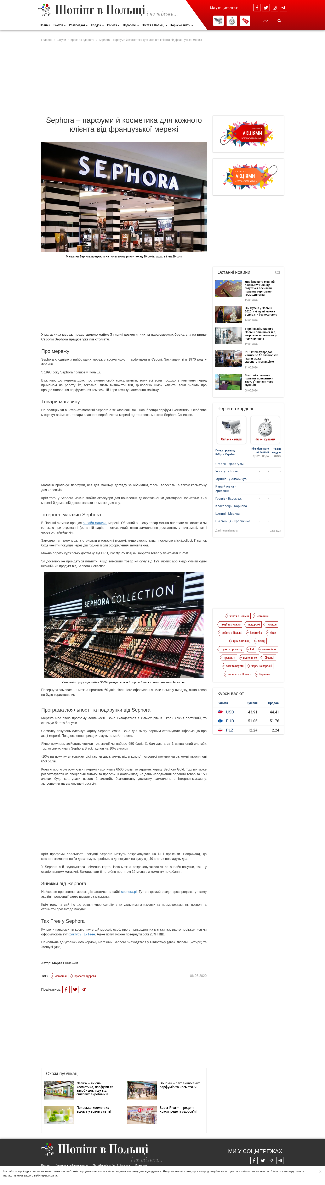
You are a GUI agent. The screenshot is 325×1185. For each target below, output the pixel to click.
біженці (269, 657)
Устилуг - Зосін (226, 471)
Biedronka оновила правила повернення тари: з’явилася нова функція (259, 380)
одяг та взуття (235, 666)
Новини (45, 25)
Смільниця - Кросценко (232, 521)
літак (273, 632)
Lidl (252, 649)
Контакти (141, 1165)
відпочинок (250, 657)
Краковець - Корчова (231, 506)
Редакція (125, 1165)
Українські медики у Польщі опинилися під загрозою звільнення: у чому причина (261, 333)
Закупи (59, 25)
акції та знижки (230, 624)
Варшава (264, 674)
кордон (272, 624)
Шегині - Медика (227, 513)
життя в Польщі (239, 616)
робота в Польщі (232, 632)
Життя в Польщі (154, 25)
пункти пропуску (232, 649)
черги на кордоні (261, 666)
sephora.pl (129, 892)
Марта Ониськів (65, 963)
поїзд (261, 641)
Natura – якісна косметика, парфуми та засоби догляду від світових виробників (94, 1088)
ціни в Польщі (241, 641)
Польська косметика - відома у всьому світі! (93, 1109)
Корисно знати (181, 25)
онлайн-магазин (95, 523)
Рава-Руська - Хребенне (225, 488)
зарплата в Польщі (239, 674)
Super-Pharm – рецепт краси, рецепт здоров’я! (178, 1109)
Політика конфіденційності (72, 1165)
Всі (277, 272)
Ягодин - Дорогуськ (229, 464)
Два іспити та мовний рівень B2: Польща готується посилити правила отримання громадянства (260, 288)
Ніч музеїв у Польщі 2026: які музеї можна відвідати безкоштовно (261, 311)
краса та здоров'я (85, 976)
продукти (229, 657)
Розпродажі (78, 25)
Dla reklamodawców (103, 1165)
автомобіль (269, 649)
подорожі (254, 624)
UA (265, 20)
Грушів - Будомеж (228, 498)
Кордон (97, 25)
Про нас (46, 1165)
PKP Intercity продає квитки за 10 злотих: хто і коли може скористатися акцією (261, 356)
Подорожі (131, 25)
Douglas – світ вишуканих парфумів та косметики (180, 1085)
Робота (113, 25)
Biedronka (256, 632)
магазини (61, 976)
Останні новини (233, 272)
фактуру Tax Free (81, 934)
